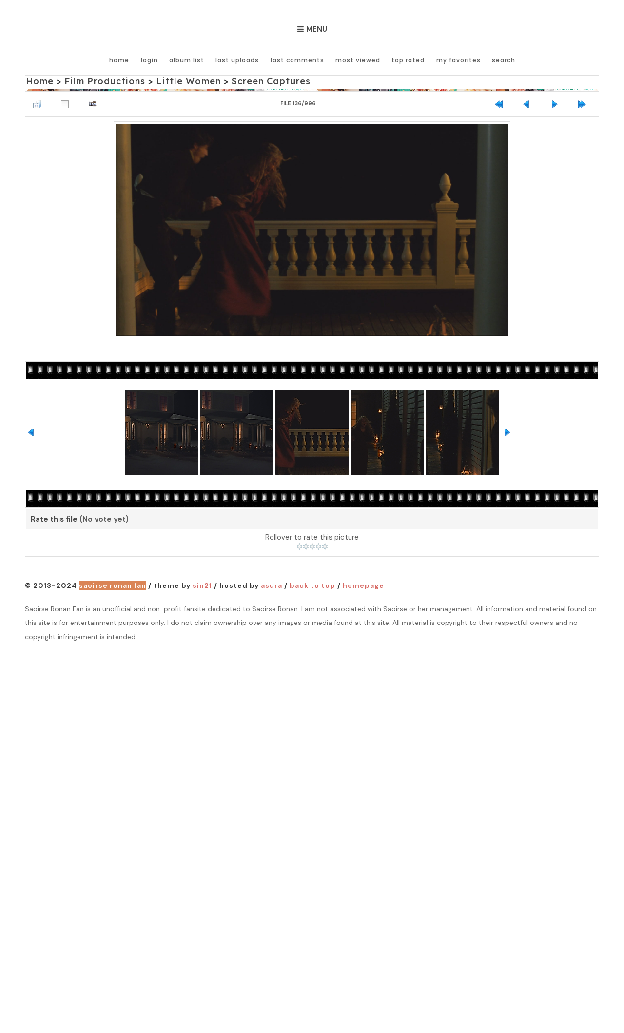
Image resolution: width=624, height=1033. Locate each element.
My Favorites (458, 60)
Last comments (298, 60)
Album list (187, 60)
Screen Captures (269, 81)
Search (503, 60)
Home (121, 60)
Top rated (408, 60)
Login (150, 60)
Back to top (312, 585)
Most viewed (358, 60)
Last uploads (238, 60)
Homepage (363, 585)
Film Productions (104, 81)
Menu (316, 29)
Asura (271, 585)
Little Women (187, 81)
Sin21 (202, 585)
